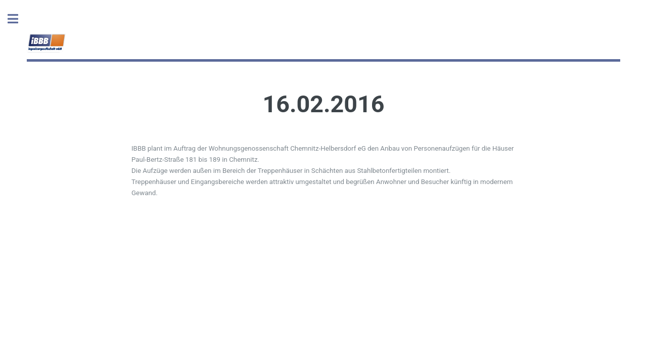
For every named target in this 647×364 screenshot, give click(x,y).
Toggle (18, 19)
